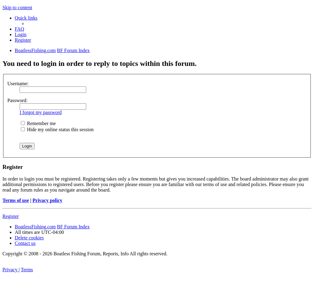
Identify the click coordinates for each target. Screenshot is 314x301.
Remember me (38, 123)
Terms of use (15, 200)
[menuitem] (19, 29)
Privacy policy (47, 200)
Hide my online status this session (57, 129)
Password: (17, 100)
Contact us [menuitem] (25, 243)
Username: (18, 83)
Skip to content (17, 7)
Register (10, 216)
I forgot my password (41, 112)
